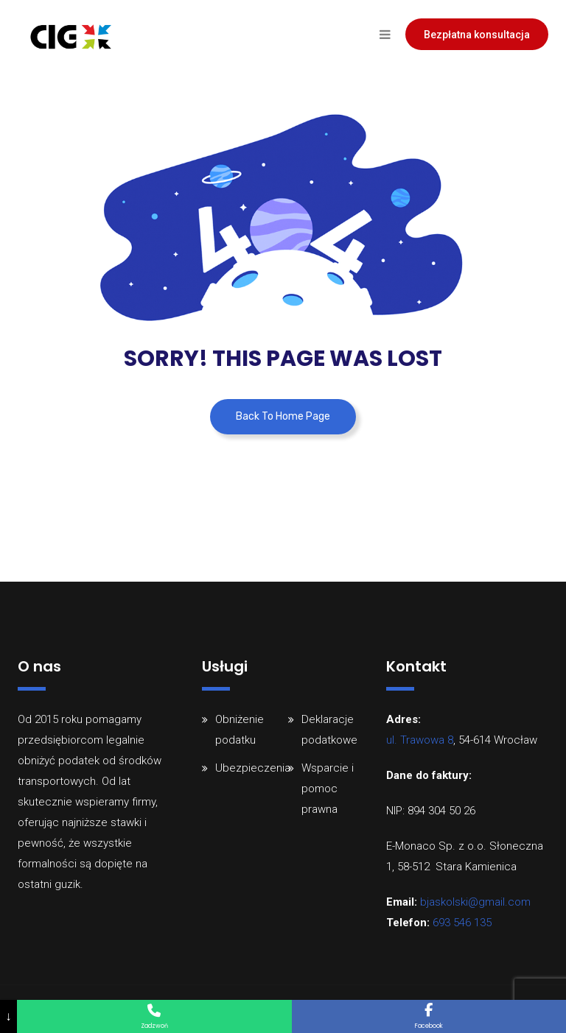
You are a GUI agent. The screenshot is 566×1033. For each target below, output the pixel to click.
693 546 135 (462, 922)
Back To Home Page (283, 416)
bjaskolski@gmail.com (475, 902)
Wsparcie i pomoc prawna (327, 788)
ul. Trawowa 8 (419, 740)
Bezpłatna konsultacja (477, 34)
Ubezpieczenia (252, 768)
